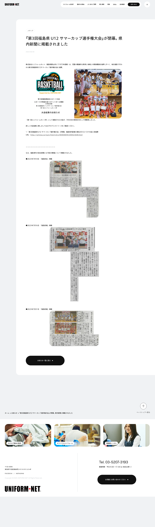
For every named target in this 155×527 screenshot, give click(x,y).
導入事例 (101, 4)
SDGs (114, 4)
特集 (108, 4)
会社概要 (122, 4)
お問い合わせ (134, 4)
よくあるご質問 (92, 4)
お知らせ (14, 413)
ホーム (7, 413)
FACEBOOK (8, 473)
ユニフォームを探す (68, 4)
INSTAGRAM (20, 473)
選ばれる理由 (80, 4)
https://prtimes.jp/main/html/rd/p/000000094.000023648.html (56, 135)
